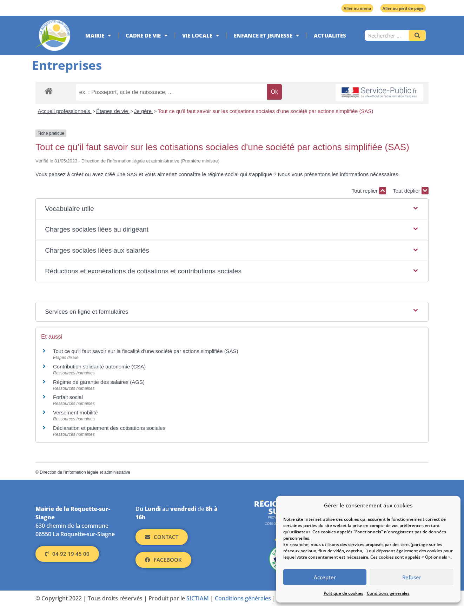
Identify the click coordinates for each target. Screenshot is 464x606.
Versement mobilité (75, 412)
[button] (232, 209)
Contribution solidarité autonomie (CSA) (99, 366)
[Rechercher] (417, 35)
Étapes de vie (113, 111)
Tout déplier (411, 190)
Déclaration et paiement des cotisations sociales (109, 428)
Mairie (98, 35)
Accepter (325, 577)
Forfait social (68, 397)
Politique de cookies (343, 593)
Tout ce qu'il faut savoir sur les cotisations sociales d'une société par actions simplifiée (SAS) (265, 111)
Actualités (330, 35)
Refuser (411, 577)
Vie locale (200, 35)
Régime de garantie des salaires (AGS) (99, 382)
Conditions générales (388, 593)
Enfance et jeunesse (266, 35)
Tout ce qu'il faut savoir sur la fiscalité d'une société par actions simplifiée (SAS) (145, 351)
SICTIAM (197, 598)
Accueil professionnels (65, 111)
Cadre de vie (146, 35)
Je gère (143, 111)
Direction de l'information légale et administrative (85, 472)
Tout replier (369, 190)
